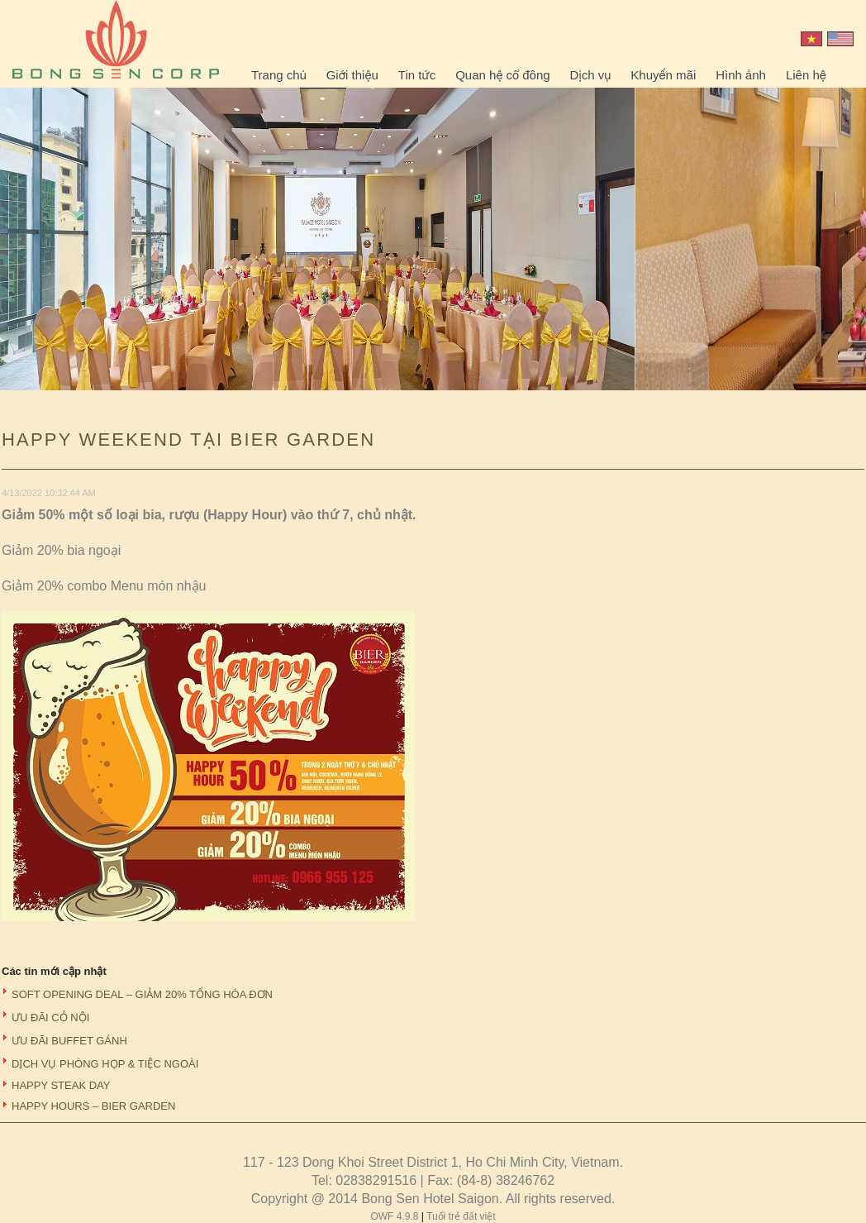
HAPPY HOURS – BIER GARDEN (93, 1106)
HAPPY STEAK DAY (61, 1085)
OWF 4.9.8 (395, 1216)
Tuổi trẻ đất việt (461, 1216)
